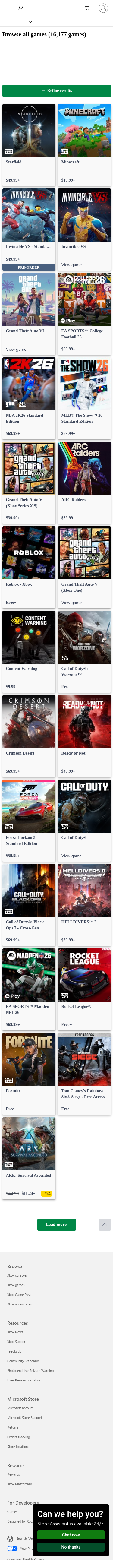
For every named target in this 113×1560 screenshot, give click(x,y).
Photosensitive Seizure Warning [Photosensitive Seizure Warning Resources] (30, 1370)
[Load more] (56, 1225)
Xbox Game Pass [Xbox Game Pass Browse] (19, 1294)
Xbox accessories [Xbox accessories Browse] (19, 1304)
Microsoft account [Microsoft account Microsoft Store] (20, 1408)
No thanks (71, 1547)
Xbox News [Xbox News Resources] (15, 1332)
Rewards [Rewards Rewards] (13, 1474)
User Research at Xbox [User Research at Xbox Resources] (23, 1380)
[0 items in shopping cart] (89, 8)
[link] (28, 145)
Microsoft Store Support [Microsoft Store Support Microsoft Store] (24, 1417)
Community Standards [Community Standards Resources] (23, 1361)
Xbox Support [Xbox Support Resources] (17, 1341)
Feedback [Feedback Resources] (14, 1351)
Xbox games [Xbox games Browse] (16, 1285)
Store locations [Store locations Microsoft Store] (18, 1446)
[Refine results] (56, 91)
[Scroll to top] (105, 1225)
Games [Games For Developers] (12, 1512)
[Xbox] (16, 21)
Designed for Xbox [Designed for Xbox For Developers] (20, 1521)
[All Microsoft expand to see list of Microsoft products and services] (7, 8)
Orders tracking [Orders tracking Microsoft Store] (18, 1437)
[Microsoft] (56, 4)
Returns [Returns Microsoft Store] (13, 1427)
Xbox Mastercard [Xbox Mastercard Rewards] (19, 1484)
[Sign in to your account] (103, 8)
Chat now (71, 1535)
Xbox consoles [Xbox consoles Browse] (17, 1275)
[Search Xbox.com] (21, 8)
